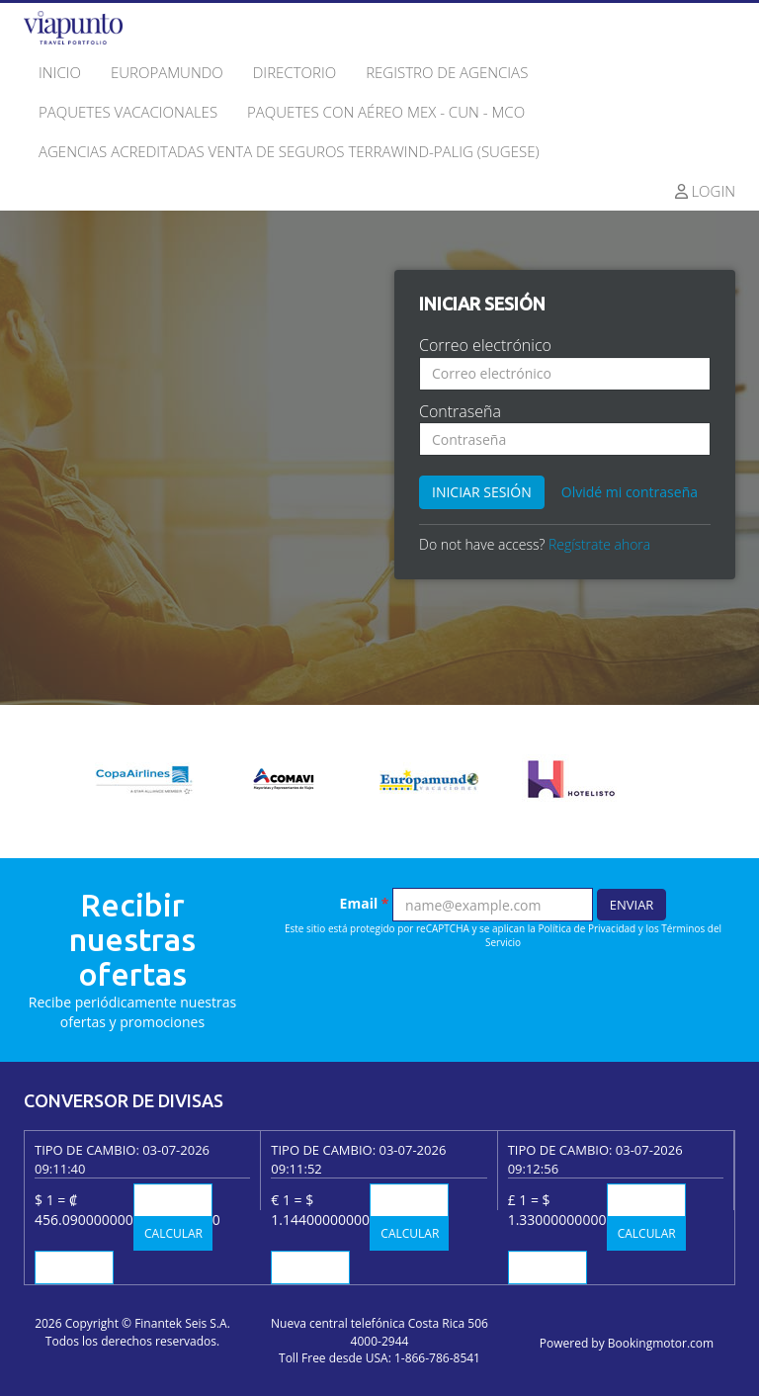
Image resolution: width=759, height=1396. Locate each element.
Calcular (173, 1233)
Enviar (632, 905)
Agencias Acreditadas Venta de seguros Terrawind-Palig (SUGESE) (289, 151)
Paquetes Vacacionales (128, 112)
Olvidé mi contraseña (629, 491)
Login (705, 191)
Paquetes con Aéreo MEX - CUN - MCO (386, 112)
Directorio (294, 72)
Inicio (60, 72)
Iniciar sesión (482, 491)
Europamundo (167, 72)
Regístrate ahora (599, 544)
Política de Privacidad (587, 928)
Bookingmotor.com (661, 1343)
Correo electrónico (485, 345)
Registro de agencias (447, 72)
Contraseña (460, 411)
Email (364, 903)
